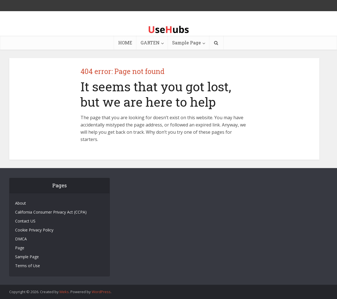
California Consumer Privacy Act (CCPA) (51, 212)
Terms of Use (27, 265)
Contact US (25, 221)
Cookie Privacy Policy (34, 230)
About (20, 203)
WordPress (101, 291)
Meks (64, 291)
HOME (125, 43)
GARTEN (150, 43)
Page (19, 247)
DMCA (21, 238)
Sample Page (186, 43)
